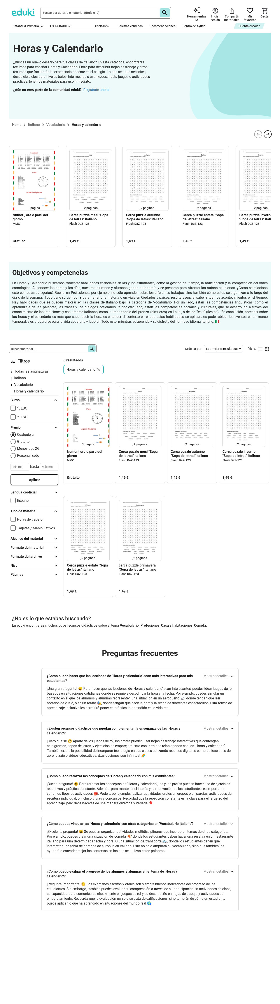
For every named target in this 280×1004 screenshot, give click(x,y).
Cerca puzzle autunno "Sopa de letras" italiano (144, 217)
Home (16, 125)
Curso (34, 400)
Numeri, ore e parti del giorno (30, 217)
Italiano (20, 378)
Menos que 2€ (28, 448)
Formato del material (34, 547)
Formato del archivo (34, 556)
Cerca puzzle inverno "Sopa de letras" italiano (241, 454)
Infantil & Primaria (28, 26)
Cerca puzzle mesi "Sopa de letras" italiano (88, 217)
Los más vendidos (130, 26)
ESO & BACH (60, 26)
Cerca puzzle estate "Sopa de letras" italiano (203, 217)
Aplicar (34, 480)
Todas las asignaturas (31, 371)
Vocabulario (23, 385)
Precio (34, 427)
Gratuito (23, 441)
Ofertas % (101, 26)
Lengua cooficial (34, 492)
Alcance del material (34, 538)
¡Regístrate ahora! (96, 90)
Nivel (34, 565)
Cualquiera (25, 434)
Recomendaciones (162, 26)
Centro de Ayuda (193, 26)
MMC (16, 223)
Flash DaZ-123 (79, 223)
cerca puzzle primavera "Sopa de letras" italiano (137, 567)
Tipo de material (34, 511)
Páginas (34, 574)
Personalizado (28, 455)
